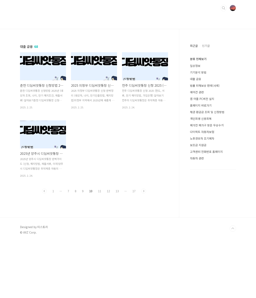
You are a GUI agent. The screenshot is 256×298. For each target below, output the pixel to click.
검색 (224, 8)
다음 (143, 247)
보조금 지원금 (198, 145)
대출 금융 (195, 79)
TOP (233, 284)
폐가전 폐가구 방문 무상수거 (207, 125)
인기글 (206, 46)
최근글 (194, 46)
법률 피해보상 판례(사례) (205, 86)
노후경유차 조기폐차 (202, 138)
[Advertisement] (94, 80)
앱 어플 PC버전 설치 (202, 99)
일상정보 (195, 66)
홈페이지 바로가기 (201, 105)
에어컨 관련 (197, 92)
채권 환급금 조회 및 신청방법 (207, 112)
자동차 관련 (197, 158)
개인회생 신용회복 (201, 119)
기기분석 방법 (198, 72)
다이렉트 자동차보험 (202, 132)
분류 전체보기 (198, 59)
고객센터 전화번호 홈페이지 (206, 152)
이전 (44, 247)
